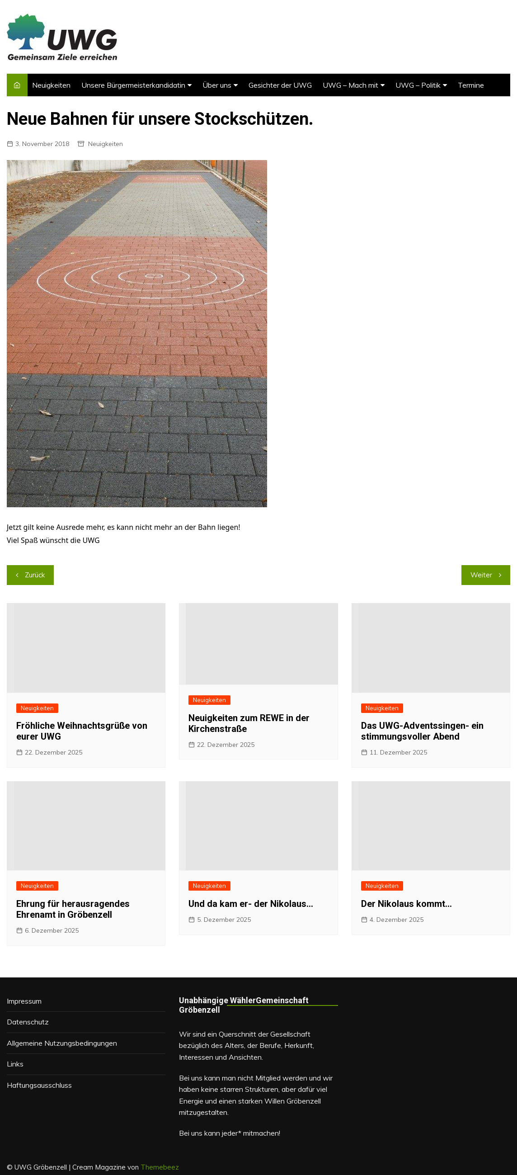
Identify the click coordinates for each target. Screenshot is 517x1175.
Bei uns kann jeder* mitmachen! (229, 1132)
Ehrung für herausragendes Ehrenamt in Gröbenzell (73, 909)
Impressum (24, 1000)
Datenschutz (28, 1021)
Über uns (216, 85)
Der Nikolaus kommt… (406, 903)
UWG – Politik (418, 85)
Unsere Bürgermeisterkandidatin (133, 85)
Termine (471, 85)
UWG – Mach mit (350, 85)
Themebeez (160, 1167)
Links (15, 1063)
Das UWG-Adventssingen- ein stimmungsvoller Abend (422, 731)
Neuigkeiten (51, 85)
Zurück (35, 575)
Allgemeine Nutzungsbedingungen (62, 1043)
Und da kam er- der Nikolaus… (250, 903)
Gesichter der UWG (280, 85)
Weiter (481, 575)
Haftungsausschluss (39, 1085)
